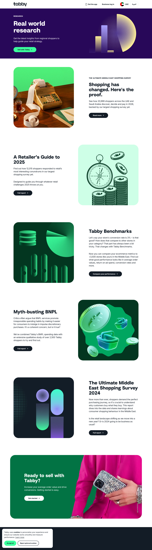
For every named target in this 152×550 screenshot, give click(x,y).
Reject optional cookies (28, 543)
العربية (134, 4)
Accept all (10, 543)
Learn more (19, 537)
